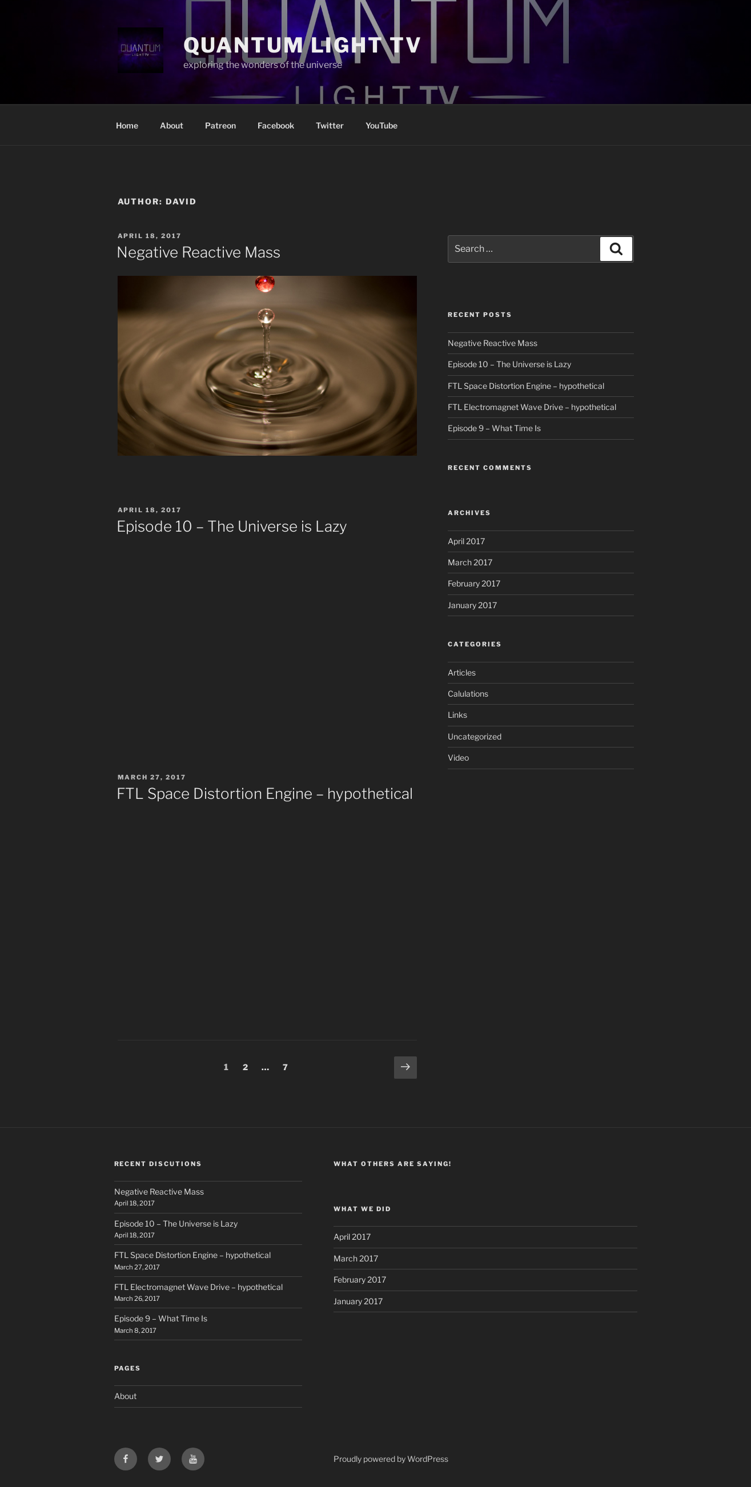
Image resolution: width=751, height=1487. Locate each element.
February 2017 (474, 583)
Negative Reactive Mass (198, 252)
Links (457, 715)
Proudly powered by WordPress (391, 1459)
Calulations (468, 693)
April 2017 (466, 541)
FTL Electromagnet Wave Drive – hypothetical (532, 407)
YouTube (381, 125)
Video (458, 757)
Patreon (220, 125)
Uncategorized (474, 736)
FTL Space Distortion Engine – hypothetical (265, 793)
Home (127, 125)
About (171, 125)
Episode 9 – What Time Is (494, 428)
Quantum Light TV (303, 45)
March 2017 (470, 562)
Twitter (330, 125)
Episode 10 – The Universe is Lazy (232, 526)
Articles (462, 672)
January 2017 (472, 605)
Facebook (276, 125)
